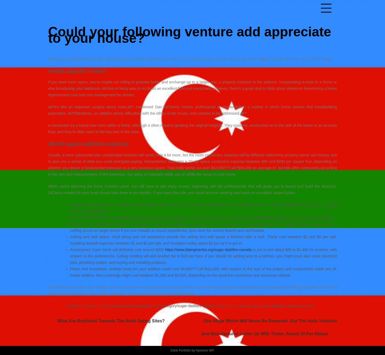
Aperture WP (205, 350)
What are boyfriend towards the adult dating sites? (111, 321)
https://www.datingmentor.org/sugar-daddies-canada (208, 250)
